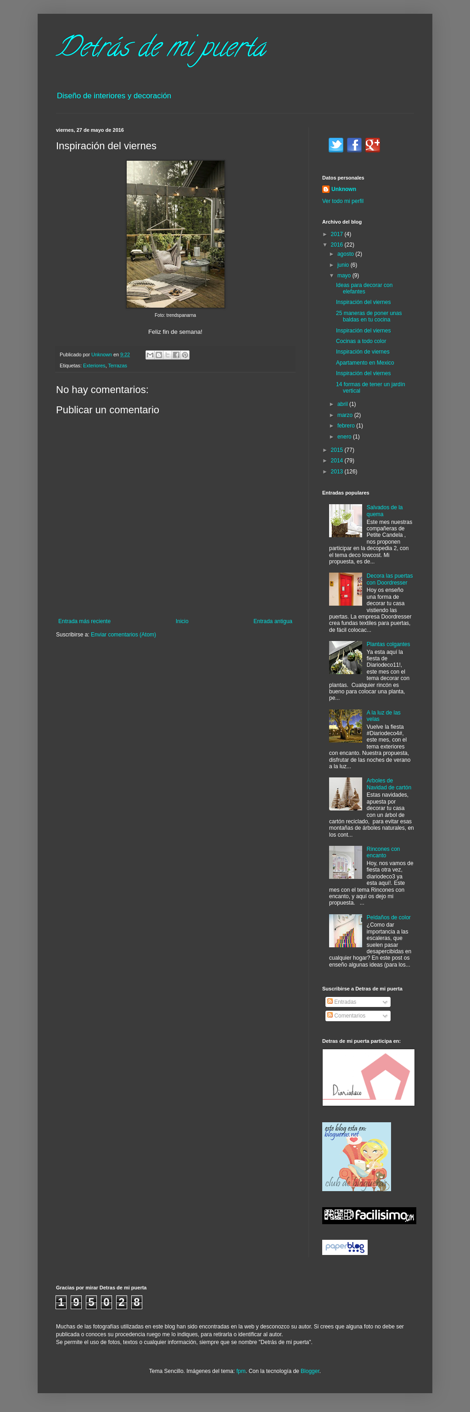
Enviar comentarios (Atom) (123, 634)
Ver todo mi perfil (343, 201)
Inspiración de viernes (363, 352)
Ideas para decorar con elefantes (364, 288)
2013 (338, 471)
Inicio (182, 621)
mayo (344, 275)
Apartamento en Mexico (365, 363)
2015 (338, 450)
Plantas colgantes (388, 644)
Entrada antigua (272, 621)
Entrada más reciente (84, 621)
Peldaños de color (389, 917)
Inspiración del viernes (363, 302)
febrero (346, 425)
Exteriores (94, 365)
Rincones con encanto (383, 852)
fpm (241, 1371)
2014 (338, 460)
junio (344, 265)
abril (343, 404)
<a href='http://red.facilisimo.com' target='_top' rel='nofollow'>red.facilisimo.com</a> (369, 1215)
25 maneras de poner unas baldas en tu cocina (369, 316)
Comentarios (346, 1016)
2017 (338, 234)
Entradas (341, 1002)
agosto (346, 254)
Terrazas (117, 365)
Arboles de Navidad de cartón (389, 783)
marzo (345, 415)
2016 (338, 245)
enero (345, 436)
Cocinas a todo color (361, 341)
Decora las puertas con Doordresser (390, 579)
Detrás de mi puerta (160, 50)
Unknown (343, 189)
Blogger (310, 1371)
